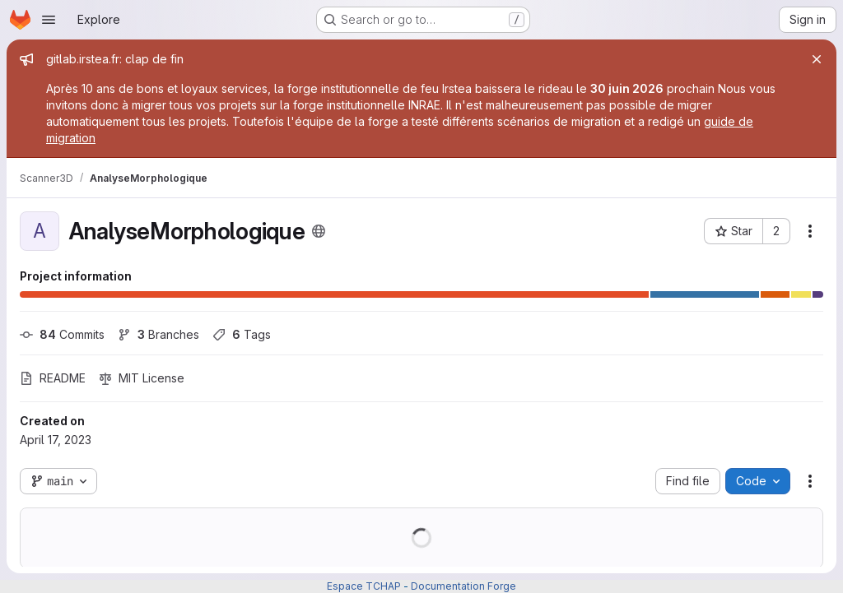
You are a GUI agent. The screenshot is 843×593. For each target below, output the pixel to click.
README (53, 378)
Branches (158, 334)
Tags (241, 334)
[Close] (817, 59)
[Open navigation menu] (48, 20)
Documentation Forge (463, 586)
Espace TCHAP (364, 586)
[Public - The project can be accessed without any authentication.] (318, 231)
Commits (62, 334)
